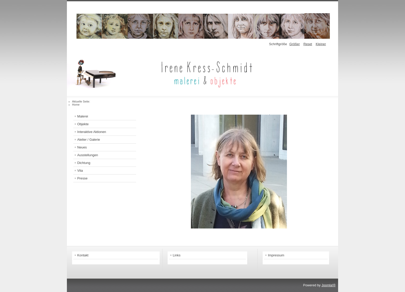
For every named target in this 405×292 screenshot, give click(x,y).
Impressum (276, 255)
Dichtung (83, 163)
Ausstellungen (87, 155)
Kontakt (82, 255)
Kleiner (321, 44)
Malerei (82, 116)
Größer (294, 44)
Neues (82, 147)
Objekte (83, 124)
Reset (307, 44)
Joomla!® (329, 285)
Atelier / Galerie (88, 139)
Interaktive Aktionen (91, 132)
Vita (80, 170)
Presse (82, 178)
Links (177, 255)
